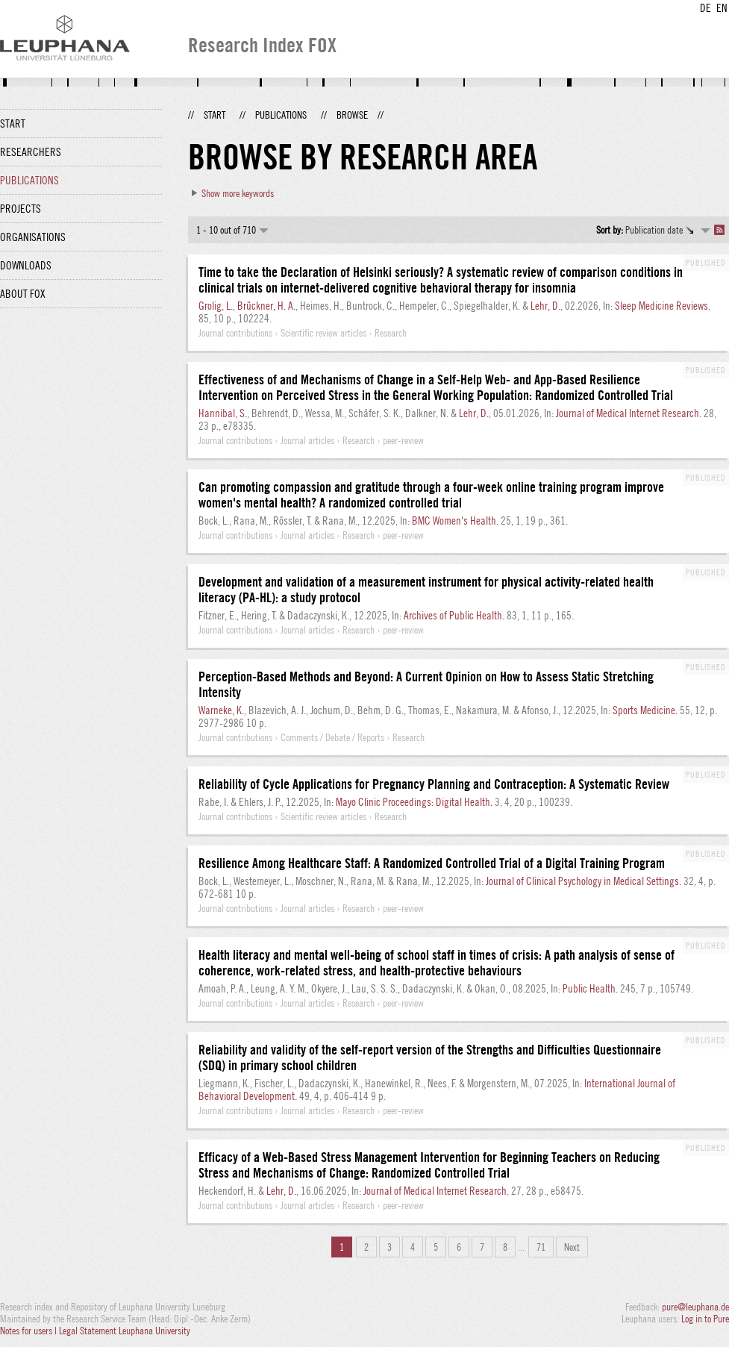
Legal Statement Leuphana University (124, 1331)
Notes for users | (29, 1331)
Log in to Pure (705, 1319)
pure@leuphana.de (695, 1307)
